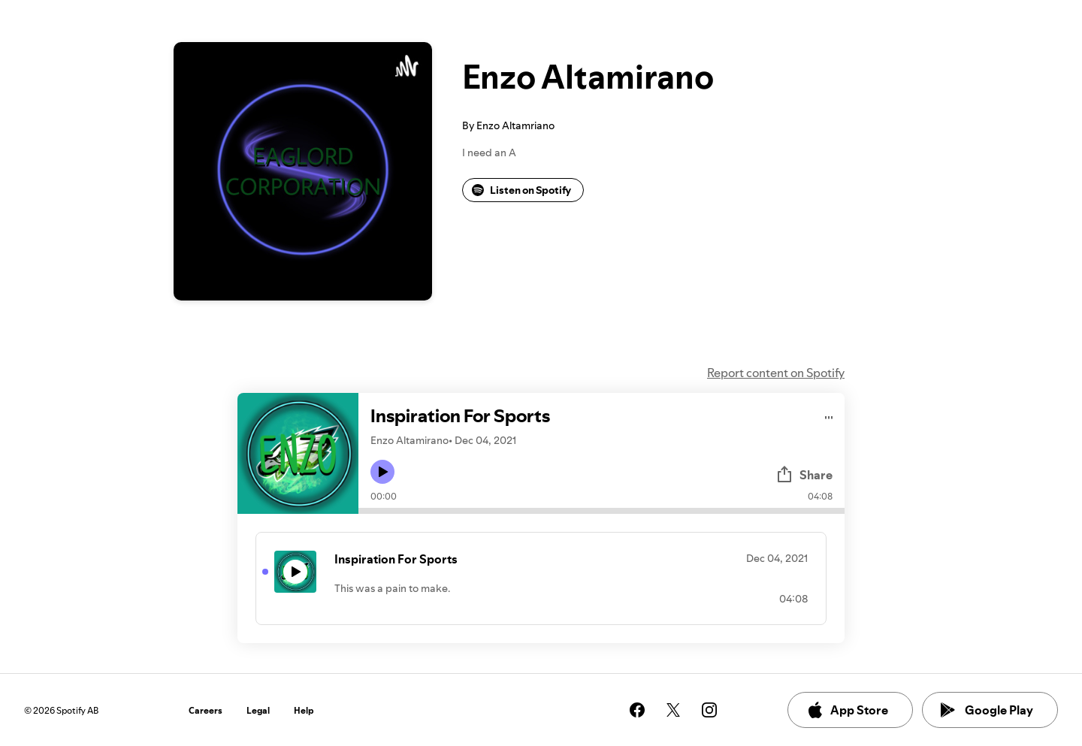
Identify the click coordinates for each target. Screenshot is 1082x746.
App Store (847, 710)
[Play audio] (829, 415)
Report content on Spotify (776, 372)
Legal (258, 710)
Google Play (987, 710)
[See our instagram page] (709, 710)
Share (804, 475)
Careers (205, 710)
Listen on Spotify (521, 190)
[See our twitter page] (673, 710)
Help (304, 710)
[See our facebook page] (637, 710)
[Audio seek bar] (601, 511)
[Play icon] (382, 472)
